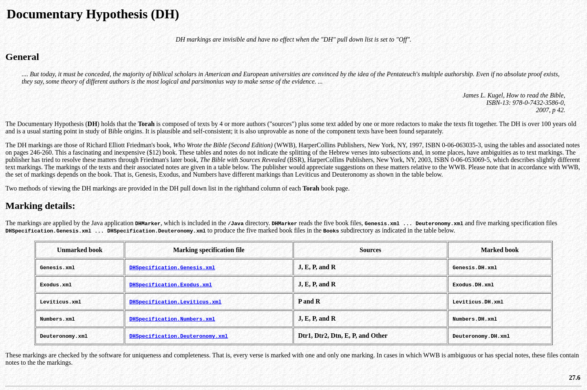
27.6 (574, 377)
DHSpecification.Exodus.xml (170, 284)
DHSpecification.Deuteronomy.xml (178, 335)
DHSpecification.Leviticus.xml (175, 301)
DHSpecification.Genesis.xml (172, 267)
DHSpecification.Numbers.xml (172, 318)
